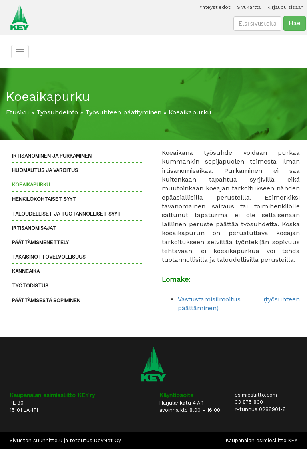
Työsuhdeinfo (57, 112)
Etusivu (17, 112)
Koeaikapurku (31, 185)
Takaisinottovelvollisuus (49, 257)
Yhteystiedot (214, 7)
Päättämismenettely (40, 242)
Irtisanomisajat (34, 228)
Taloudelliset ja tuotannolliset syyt (66, 214)
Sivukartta (249, 7)
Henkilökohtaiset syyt (44, 199)
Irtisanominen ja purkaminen (52, 156)
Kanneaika (26, 271)
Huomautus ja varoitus (45, 170)
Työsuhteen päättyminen (123, 112)
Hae (295, 23)
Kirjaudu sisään (285, 7)
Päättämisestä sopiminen (46, 300)
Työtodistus (30, 286)
